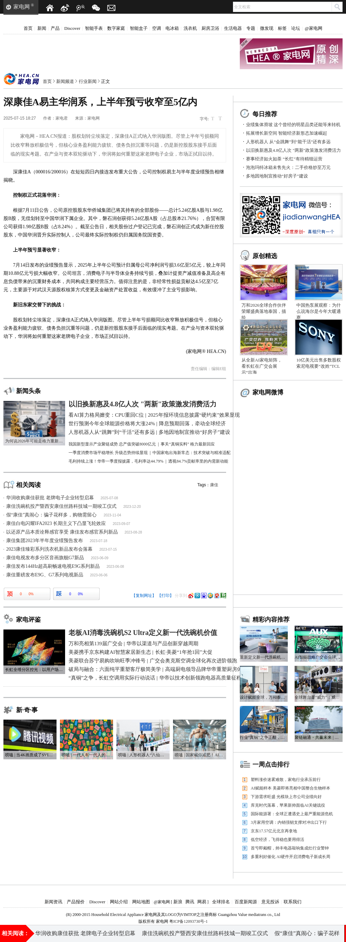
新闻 (41, 28)
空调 (156, 28)
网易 (201, 901)
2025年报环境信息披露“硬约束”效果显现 (266, 931)
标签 (282, 28)
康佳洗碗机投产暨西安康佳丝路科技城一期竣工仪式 (61, 506)
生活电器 (233, 28)
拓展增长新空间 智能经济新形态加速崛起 (286, 133)
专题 (250, 28)
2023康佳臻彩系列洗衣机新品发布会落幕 (49, 549)
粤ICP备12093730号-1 (188, 921)
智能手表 (94, 28)
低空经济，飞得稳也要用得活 (277, 839)
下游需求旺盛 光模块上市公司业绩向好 (286, 796)
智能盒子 (139, 28)
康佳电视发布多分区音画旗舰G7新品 (45, 557)
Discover (72, 28)
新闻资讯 (53, 901)
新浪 (177, 901)
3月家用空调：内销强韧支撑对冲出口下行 (289, 822)
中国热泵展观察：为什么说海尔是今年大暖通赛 (318, 311)
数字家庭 (116, 28)
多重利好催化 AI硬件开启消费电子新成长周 (290, 856)
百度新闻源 (246, 901)
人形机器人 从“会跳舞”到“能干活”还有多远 (288, 141)
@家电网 (313, 28)
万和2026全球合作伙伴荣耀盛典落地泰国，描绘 (264, 311)
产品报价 (76, 901)
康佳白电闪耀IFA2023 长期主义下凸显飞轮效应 (56, 523)
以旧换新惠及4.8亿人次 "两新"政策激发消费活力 (293, 150)
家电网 (21, 7)
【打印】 (165, 595)
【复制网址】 (144, 595)
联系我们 (292, 901)
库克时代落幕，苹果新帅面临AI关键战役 (288, 805)
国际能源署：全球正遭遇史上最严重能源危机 (292, 813)
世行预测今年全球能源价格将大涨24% (164, 931)
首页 (28, 28)
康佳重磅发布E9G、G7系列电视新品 (44, 574)
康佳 (214, 484)
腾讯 (189, 901)
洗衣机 (190, 28)
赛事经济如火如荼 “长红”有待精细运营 (284, 158)
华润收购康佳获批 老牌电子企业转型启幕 (50, 497)
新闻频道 (65, 81)
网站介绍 (119, 901)
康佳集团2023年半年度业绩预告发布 (44, 540)
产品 (55, 28)
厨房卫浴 (210, 28)
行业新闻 (88, 81)
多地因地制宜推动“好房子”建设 (277, 176)
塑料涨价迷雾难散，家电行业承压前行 (286, 779)
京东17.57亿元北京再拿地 (274, 831)
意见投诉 (270, 901)
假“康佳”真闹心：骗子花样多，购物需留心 (51, 514)
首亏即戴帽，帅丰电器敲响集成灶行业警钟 (290, 848)
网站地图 (141, 901)
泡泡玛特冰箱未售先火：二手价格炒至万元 (288, 167)
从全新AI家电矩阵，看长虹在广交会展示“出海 (262, 366)
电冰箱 (172, 28)
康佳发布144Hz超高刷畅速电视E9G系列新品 (53, 566)
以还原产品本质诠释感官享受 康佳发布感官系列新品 (62, 532)
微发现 (266, 28)
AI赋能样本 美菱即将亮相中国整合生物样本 (290, 788)
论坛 (295, 28)
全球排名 (221, 901)
